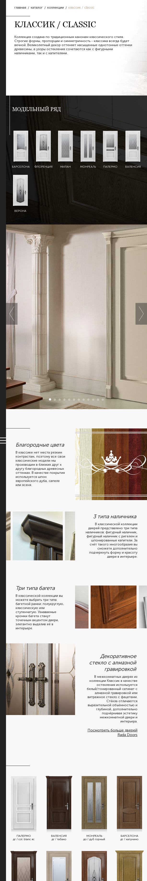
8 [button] (83, 399)
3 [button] (59, 399)
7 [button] (78, 399)
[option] (76, 316)
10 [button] (93, 399)
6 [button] (74, 399)
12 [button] (102, 399)
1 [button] (50, 399)
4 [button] (64, 399)
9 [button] (88, 399)
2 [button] (54, 399)
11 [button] (98, 399)
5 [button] (69, 399)
